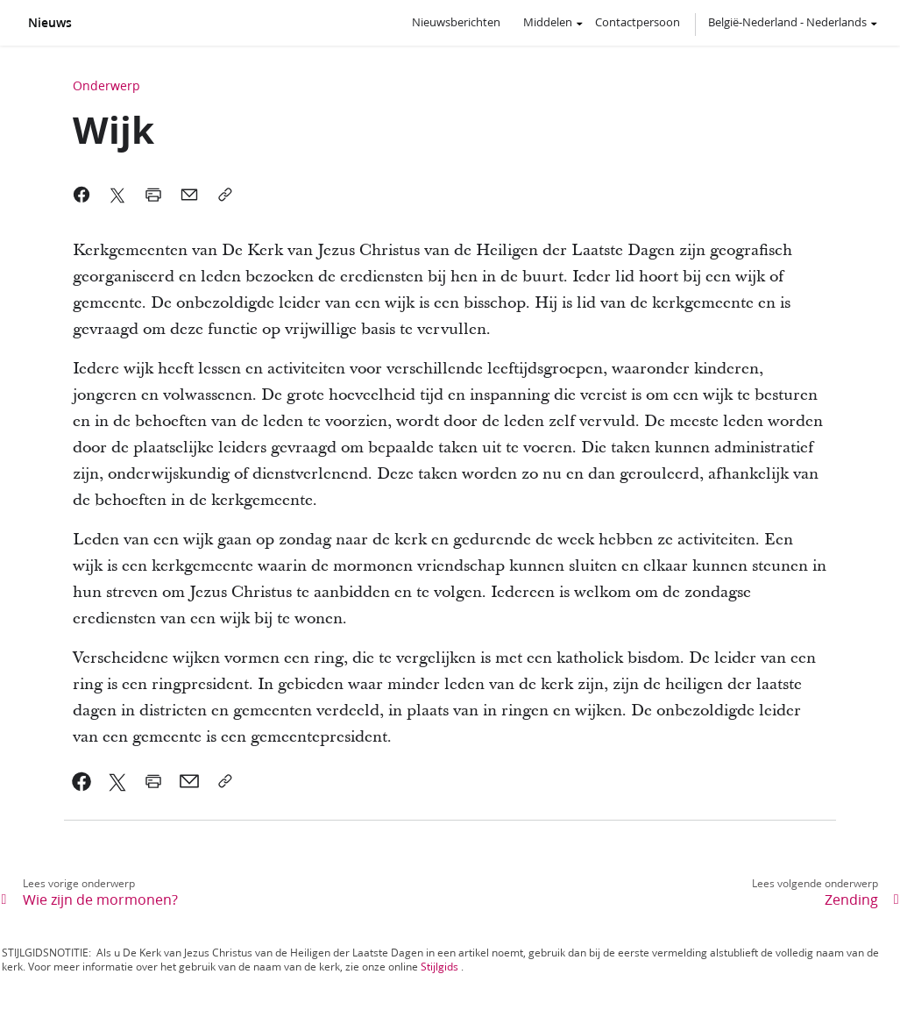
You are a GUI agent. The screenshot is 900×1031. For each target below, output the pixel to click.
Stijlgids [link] (439, 966)
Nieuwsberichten (456, 22)
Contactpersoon (637, 22)
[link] (82, 781)
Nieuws (50, 23)
